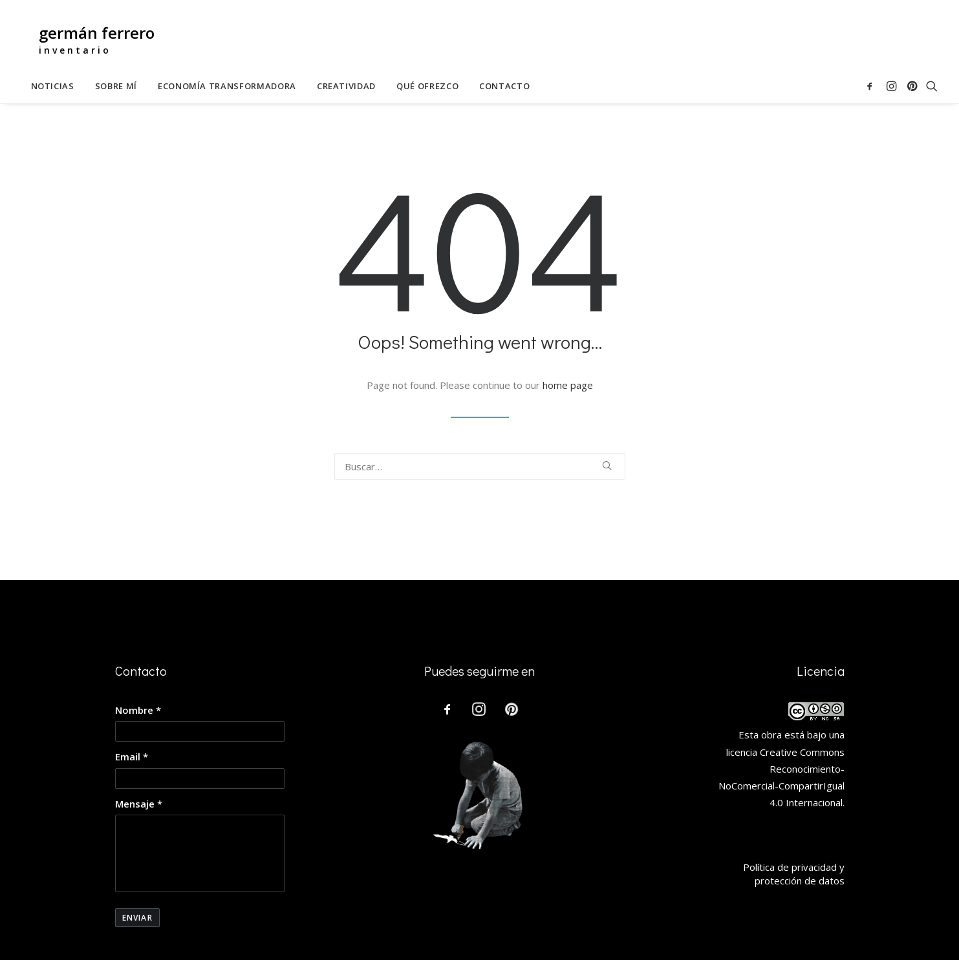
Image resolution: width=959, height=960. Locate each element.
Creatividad (346, 86)
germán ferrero (97, 32)
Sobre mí (116, 86)
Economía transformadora (227, 86)
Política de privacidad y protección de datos (794, 874)
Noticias (52, 86)
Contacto (504, 86)
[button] (872, 86)
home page (568, 385)
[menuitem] (52, 86)
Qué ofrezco (427, 86)
